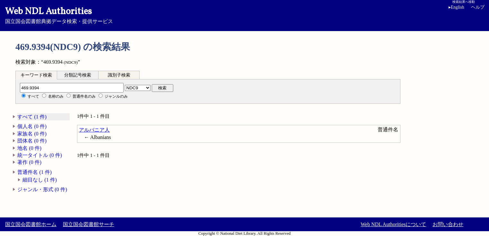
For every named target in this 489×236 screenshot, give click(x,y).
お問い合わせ (448, 224)
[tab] (36, 75)
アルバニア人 (94, 130)
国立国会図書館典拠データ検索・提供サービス (244, 14)
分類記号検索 (77, 75)
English (456, 7)
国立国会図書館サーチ (88, 224)
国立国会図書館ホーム (30, 224)
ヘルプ (478, 7)
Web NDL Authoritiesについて (393, 224)
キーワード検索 (36, 75)
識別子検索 (119, 75)
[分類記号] (72, 88)
